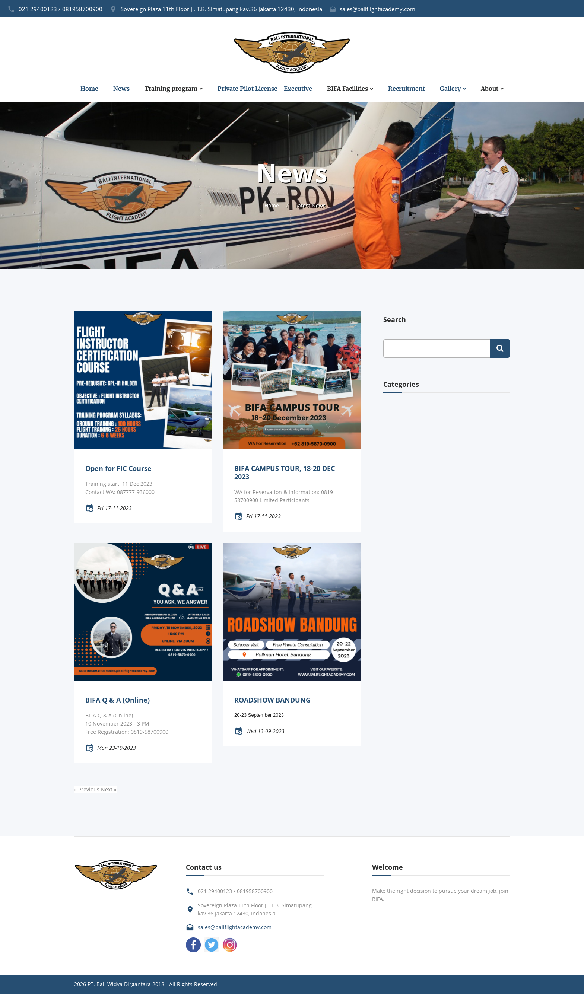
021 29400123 (38, 9)
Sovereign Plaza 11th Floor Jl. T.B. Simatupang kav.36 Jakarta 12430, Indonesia (221, 9)
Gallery (450, 88)
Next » (109, 789)
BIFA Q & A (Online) (117, 699)
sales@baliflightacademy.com (377, 9)
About (489, 88)
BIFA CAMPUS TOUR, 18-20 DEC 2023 (284, 472)
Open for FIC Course (118, 468)
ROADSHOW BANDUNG (272, 699)
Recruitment (406, 88)
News (121, 88)
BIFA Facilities (347, 88)
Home (89, 88)
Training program (171, 88)
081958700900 (82, 9)
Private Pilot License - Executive (265, 88)
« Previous (87, 789)
